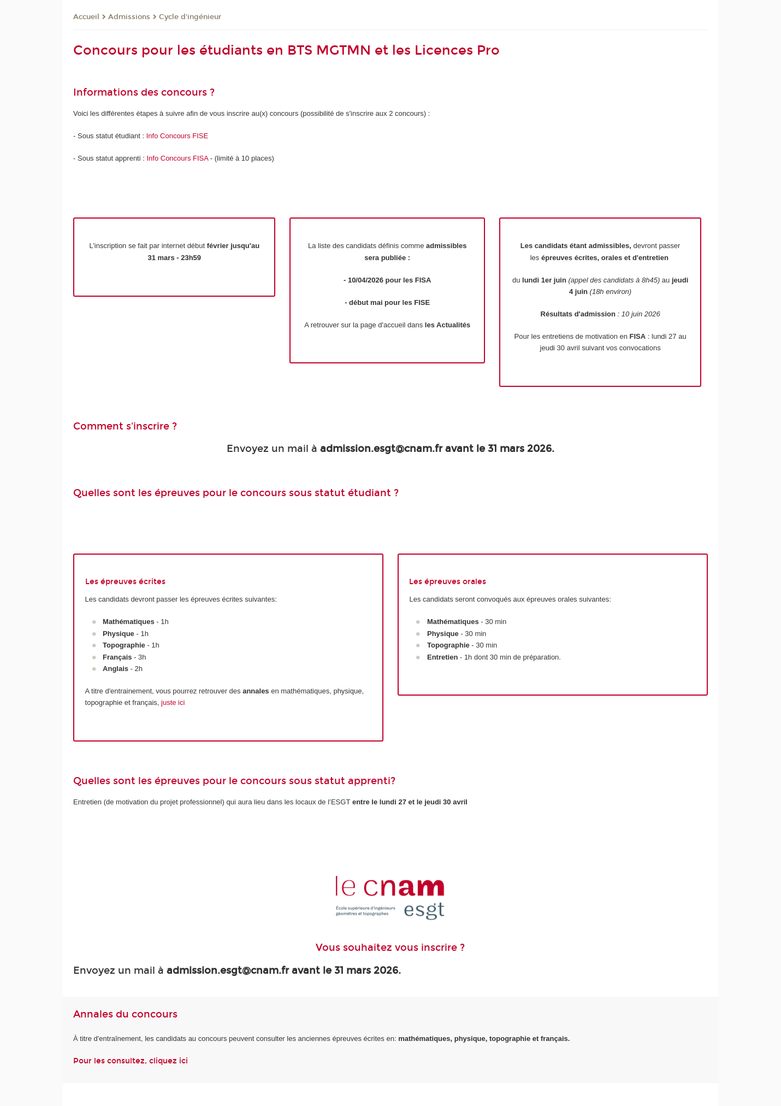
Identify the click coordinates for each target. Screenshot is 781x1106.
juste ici (173, 702)
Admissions (129, 17)
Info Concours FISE (177, 136)
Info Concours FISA (178, 158)
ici (183, 1061)
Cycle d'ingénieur (190, 17)
